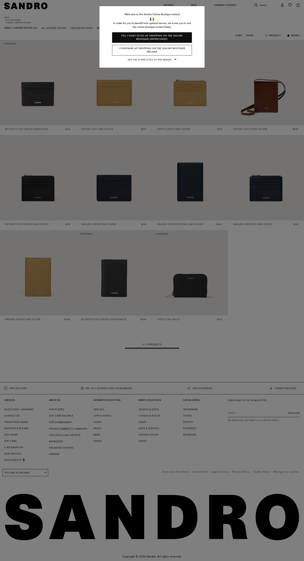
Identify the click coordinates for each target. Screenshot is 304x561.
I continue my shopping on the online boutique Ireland (152, 50)
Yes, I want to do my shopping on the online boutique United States (152, 37)
